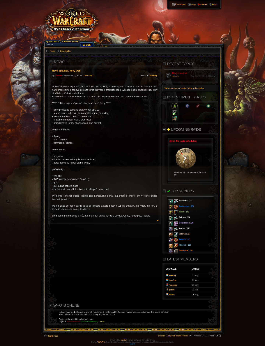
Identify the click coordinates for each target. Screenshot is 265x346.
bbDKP (132, 344)
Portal (52, 51)
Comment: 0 (88, 75)
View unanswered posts (175, 88)
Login (214, 4)
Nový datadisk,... (181, 73)
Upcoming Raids (184, 129)
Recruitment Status (186, 97)
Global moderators (89, 321)
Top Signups (180, 191)
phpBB (123, 340)
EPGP (204, 4)
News (59, 62)
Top (157, 220)
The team (160, 336)
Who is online (66, 305)
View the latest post (214, 76)
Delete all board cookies (177, 336)
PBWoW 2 (100, 342)
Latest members (182, 259)
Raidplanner (180, 4)
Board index (52, 336)
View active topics (196, 88)
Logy (193, 4)
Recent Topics (180, 64)
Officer (102, 321)
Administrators (73, 321)
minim (59, 75)
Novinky (153, 75)
